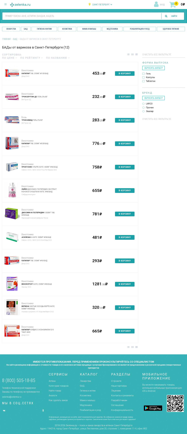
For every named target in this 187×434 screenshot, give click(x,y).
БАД (26, 29)
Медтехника (112, 29)
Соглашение (117, 405)
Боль (24, 117)
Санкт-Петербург (101, 4)
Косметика (67, 29)
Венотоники (27, 70)
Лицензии (116, 390)
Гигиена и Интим (44, 29)
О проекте (116, 381)
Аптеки (52, 381)
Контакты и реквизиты (122, 395)
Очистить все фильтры (155, 54)
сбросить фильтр (153, 68)
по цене (9, 57)
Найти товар (55, 390)
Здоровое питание (171, 29)
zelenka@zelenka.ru (11, 397)
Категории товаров (58, 386)
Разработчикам (119, 400)
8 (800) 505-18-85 (18, 380)
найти (173, 16)
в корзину (125, 73)
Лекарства (11, 29)
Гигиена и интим (87, 390)
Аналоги (53, 395)
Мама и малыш (89, 29)
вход (162, 5)
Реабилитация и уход (140, 29)
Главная (6, 39)
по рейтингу (31, 57)
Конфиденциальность (122, 410)
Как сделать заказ (58, 400)
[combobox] (79, 16)
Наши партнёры (119, 386)
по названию (58, 57)
